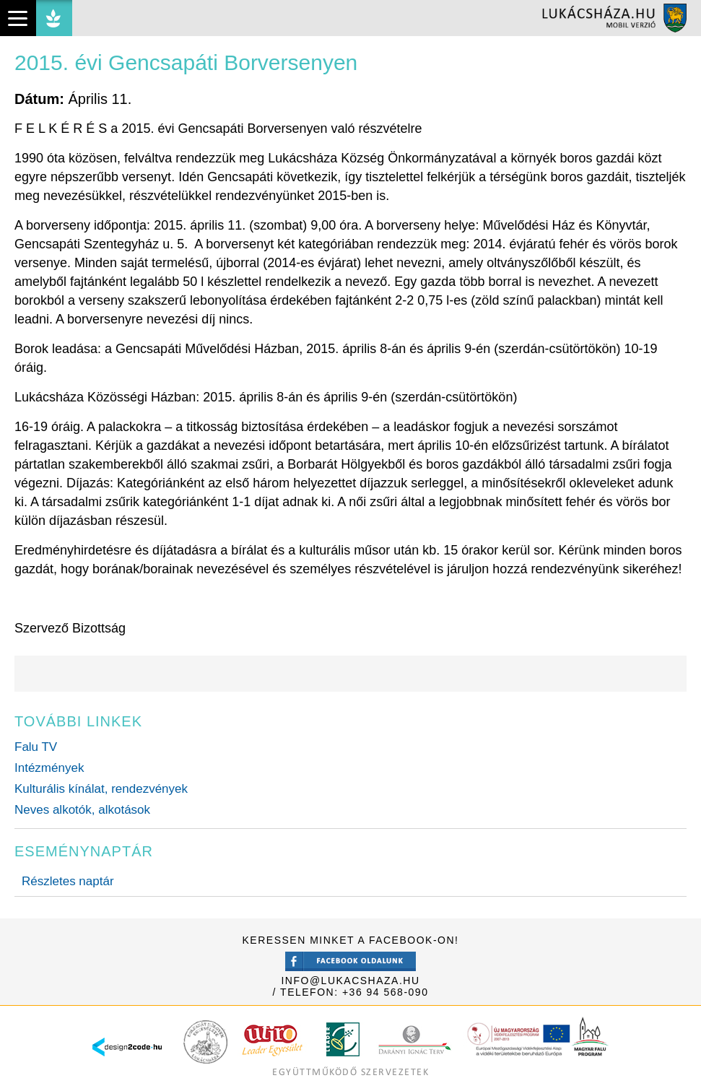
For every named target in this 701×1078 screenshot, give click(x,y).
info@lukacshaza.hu (350, 980)
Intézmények (49, 768)
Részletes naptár (68, 881)
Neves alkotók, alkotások (82, 810)
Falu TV (35, 747)
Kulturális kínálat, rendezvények (101, 789)
